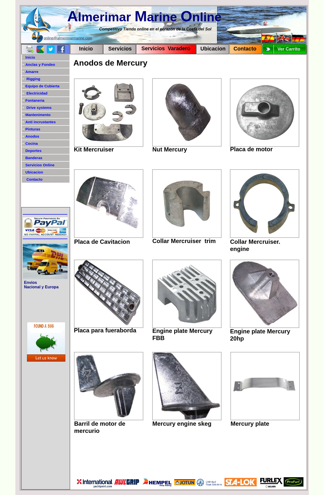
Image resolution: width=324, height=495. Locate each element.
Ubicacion (213, 49)
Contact (243, 49)
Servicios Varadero (163, 48)
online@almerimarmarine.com (68, 38)
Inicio (86, 49)
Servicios (120, 49)
